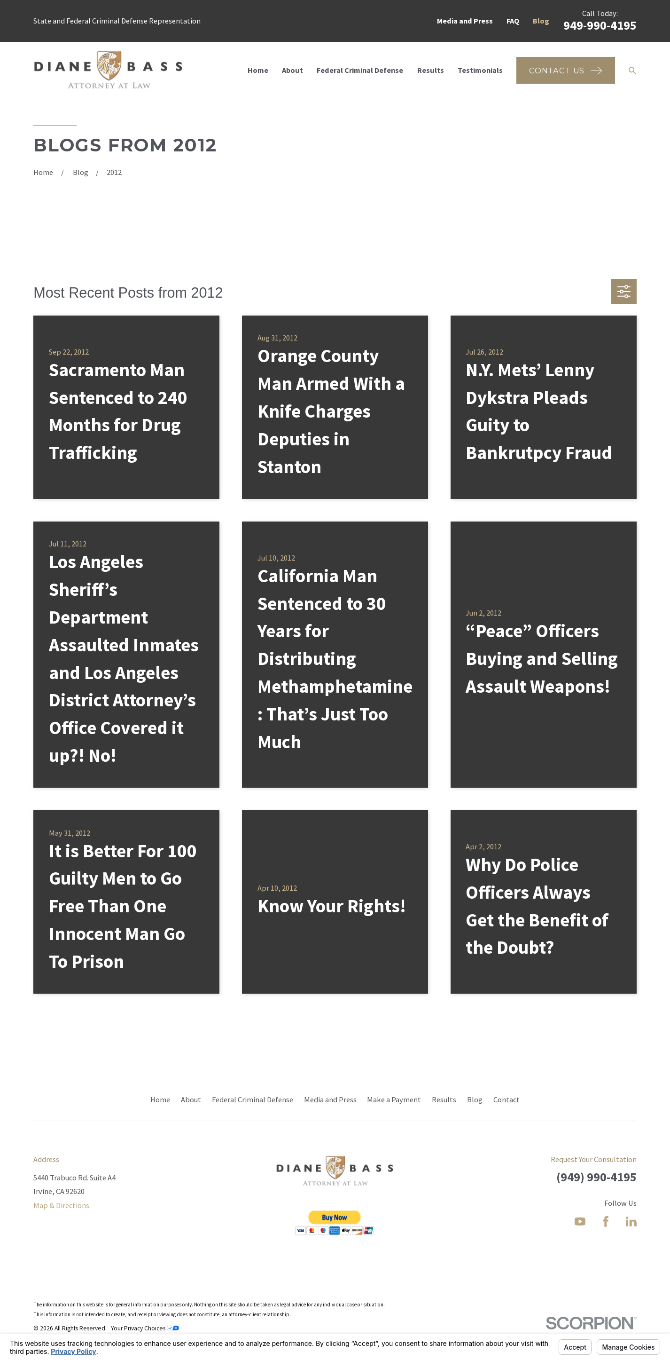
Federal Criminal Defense (252, 1099)
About (191, 1099)
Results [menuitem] (430, 70)
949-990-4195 (600, 25)
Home (160, 1099)
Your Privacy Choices (145, 1328)
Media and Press (465, 20)
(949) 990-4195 (596, 1177)
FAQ (512, 20)
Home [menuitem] (258, 70)
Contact (506, 1099)
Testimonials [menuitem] (480, 70)
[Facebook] (605, 1221)
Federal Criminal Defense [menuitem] (360, 70)
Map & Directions (61, 1205)
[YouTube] (580, 1221)
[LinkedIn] (631, 1221)
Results (444, 1099)
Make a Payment (394, 1099)
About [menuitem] (292, 70)
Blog (541, 20)
